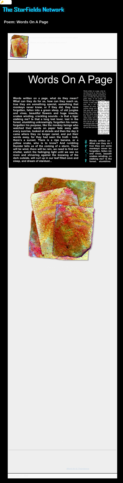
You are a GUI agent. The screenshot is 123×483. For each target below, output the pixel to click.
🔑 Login (5, 2)
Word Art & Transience (78, 468)
